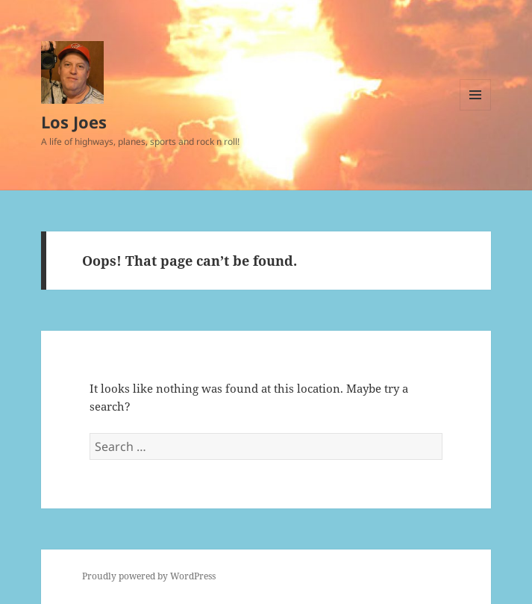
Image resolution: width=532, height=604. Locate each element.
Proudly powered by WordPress (149, 576)
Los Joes (74, 121)
